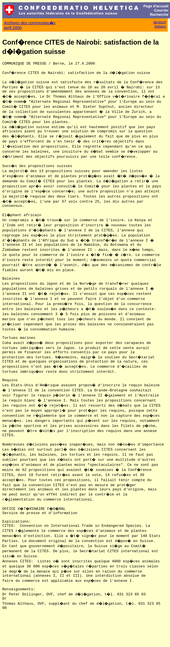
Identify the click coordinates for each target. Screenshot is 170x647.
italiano (160, 26)
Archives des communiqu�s (29, 23)
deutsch (159, 22)
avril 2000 (12, 27)
